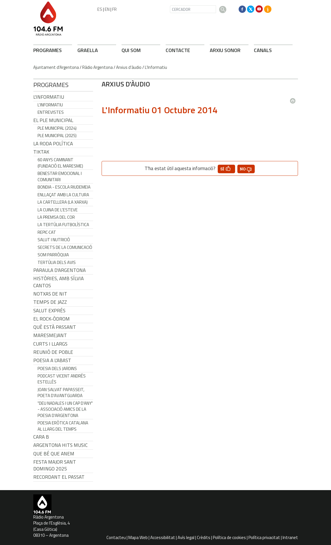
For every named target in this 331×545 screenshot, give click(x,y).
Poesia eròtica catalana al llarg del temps (63, 426)
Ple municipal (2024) (57, 128)
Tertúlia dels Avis (57, 262)
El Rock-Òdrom (51, 319)
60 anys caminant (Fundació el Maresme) (60, 162)
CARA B (41, 437)
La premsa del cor (56, 217)
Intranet (290, 537)
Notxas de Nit (50, 294)
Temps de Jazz (50, 302)
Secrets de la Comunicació (65, 247)
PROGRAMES (47, 50)
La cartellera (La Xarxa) (63, 202)
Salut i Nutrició (54, 239)
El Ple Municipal (53, 120)
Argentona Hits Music (60, 445)
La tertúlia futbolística (63, 224)
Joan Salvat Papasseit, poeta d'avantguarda (61, 392)
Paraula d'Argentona (59, 270)
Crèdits (203, 537)
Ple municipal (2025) (57, 135)
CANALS (263, 50)
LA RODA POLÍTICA (53, 143)
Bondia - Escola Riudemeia (64, 187)
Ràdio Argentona (97, 67)
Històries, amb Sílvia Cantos (58, 282)
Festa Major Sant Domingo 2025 (54, 465)
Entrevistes (51, 112)
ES (99, 9)
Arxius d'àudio (128, 67)
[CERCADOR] (193, 9)
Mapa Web (138, 537)
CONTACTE (178, 50)
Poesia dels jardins (57, 368)
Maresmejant (50, 335)
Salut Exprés (49, 310)
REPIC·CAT (47, 232)
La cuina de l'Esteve (58, 210)
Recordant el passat (59, 477)
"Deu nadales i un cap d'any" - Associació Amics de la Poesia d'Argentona (65, 409)
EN (107, 9)
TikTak (41, 152)
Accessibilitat (162, 537)
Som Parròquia (53, 254)
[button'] (226, 169)
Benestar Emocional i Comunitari (60, 176)
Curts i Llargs (50, 344)
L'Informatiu (156, 67)
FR (114, 9)
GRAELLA (87, 50)
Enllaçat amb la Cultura (63, 194)
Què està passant (54, 327)
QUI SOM (131, 50)
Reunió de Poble (53, 352)
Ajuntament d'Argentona (56, 67)
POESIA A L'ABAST (52, 360)
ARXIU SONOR (225, 50)
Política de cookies (229, 537)
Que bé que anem (53, 453)
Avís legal (186, 537)
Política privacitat (264, 537)
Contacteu (116, 537)
